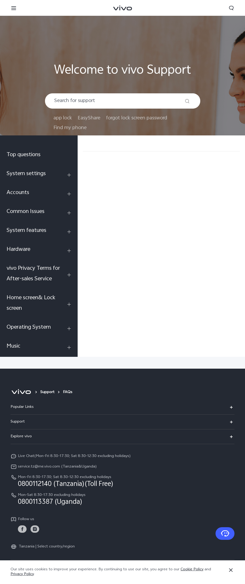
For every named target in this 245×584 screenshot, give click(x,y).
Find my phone (70, 128)
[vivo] (21, 392)
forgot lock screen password (136, 118)
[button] (14, 8)
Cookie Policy (192, 569)
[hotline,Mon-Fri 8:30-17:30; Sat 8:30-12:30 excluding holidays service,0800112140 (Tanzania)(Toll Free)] (122, 481)
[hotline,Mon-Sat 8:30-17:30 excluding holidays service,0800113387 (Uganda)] (122, 499)
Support (47, 392)
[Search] (187, 101)
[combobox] (122, 101)
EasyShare (89, 118)
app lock (62, 118)
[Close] (230, 570)
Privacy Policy (22, 574)
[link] (22, 529)
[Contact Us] (225, 533)
